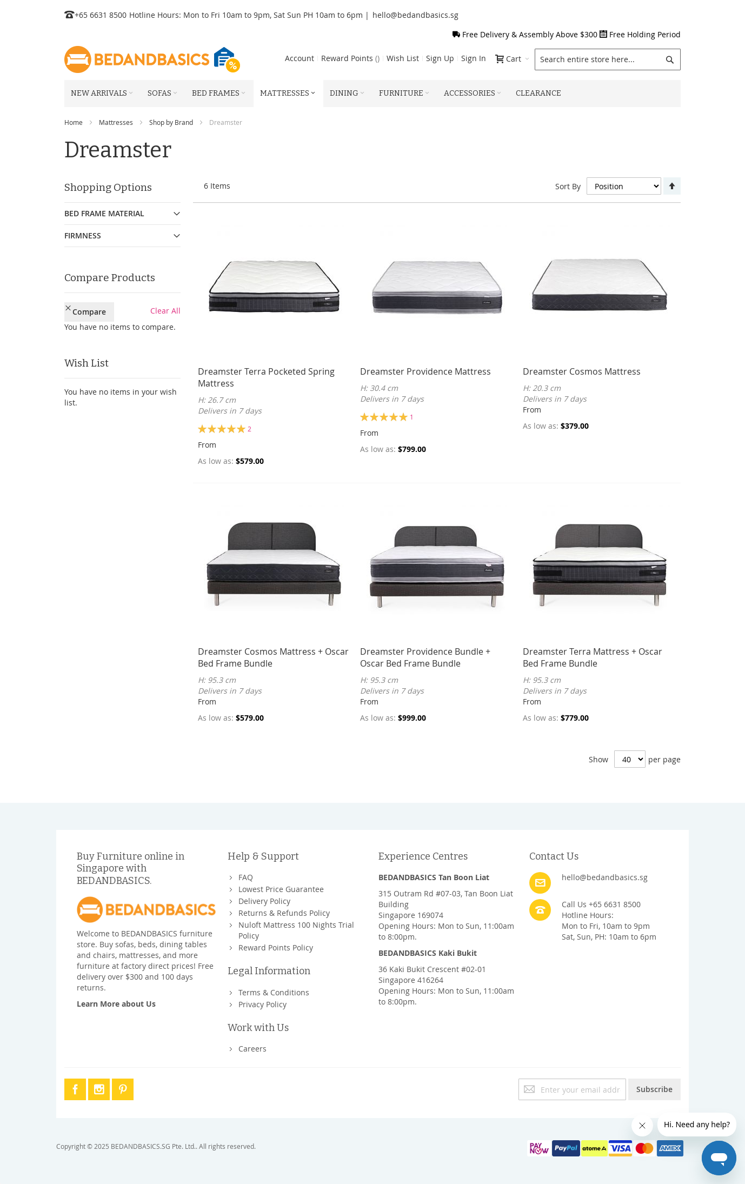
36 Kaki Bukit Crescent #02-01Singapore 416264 (432, 974)
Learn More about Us (116, 1004)
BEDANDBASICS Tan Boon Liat (433, 877)
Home (73, 122)
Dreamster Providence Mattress (425, 371)
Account (299, 58)
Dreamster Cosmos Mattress (582, 371)
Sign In (473, 58)
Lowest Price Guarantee (281, 889)
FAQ (245, 877)
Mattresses (116, 122)
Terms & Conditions (273, 992)
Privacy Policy (262, 1004)
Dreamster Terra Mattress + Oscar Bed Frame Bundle (592, 657)
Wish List (403, 58)
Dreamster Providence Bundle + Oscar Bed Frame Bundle (425, 657)
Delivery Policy (264, 901)
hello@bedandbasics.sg (415, 15)
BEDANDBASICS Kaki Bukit (427, 953)
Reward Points (350, 58)
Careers (252, 1048)
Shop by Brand (171, 122)
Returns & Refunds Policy (284, 913)
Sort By (568, 186)
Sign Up (440, 58)
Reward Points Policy (275, 947)
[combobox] (608, 59)
